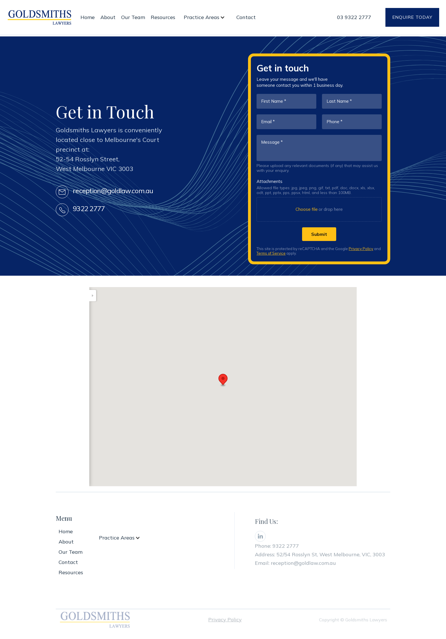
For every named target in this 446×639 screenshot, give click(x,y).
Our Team (133, 17)
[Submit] (319, 234)
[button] (206, 17)
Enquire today (412, 17)
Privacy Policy (361, 248)
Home (87, 17)
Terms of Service (271, 253)
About (107, 17)
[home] (39, 17)
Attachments (269, 181)
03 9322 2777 (354, 17)
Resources (163, 17)
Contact (246, 17)
